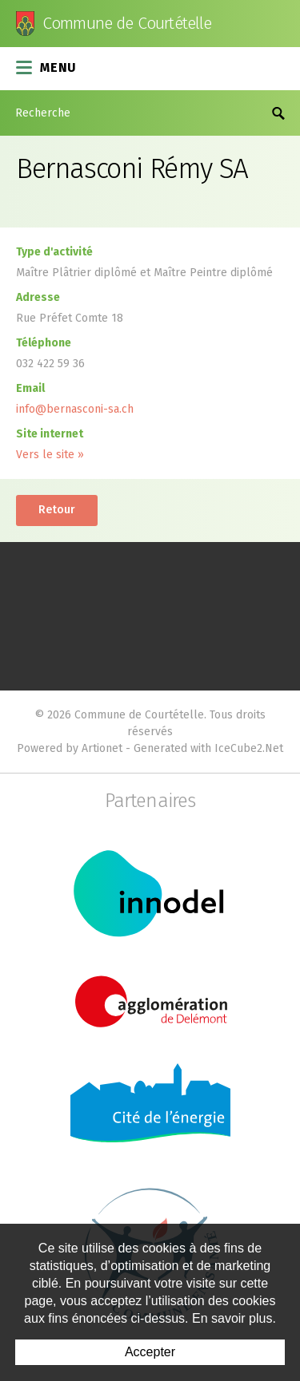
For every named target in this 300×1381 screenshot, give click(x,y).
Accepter (150, 1352)
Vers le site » (50, 454)
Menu (46, 66)
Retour (56, 509)
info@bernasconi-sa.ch (75, 409)
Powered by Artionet (69, 748)
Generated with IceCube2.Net (208, 748)
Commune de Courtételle (127, 23)
